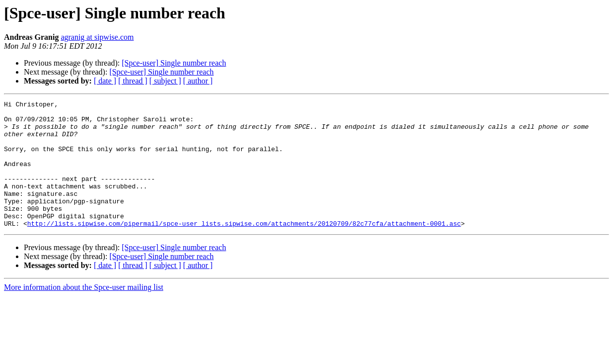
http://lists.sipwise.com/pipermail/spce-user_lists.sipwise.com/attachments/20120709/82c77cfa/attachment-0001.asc (244, 248)
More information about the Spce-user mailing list (83, 312)
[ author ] (198, 81)
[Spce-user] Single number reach (174, 63)
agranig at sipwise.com (97, 37)
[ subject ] (165, 81)
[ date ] (105, 81)
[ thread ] (132, 81)
